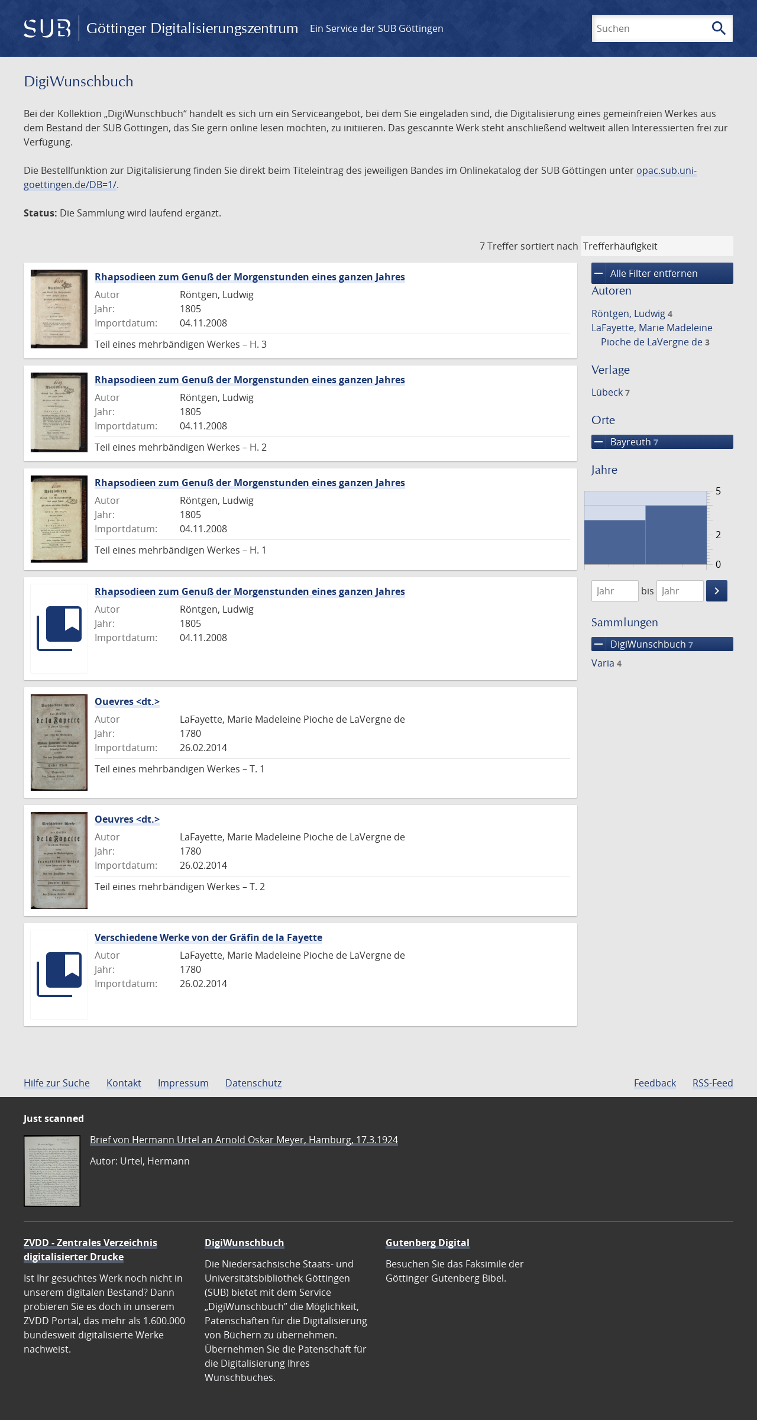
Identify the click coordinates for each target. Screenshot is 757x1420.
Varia (606, 662)
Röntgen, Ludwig (631, 313)
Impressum (183, 1082)
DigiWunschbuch (642, 644)
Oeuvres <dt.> (127, 819)
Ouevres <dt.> (127, 701)
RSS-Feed (713, 1082)
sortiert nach (549, 246)
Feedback (655, 1082)
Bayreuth (624, 442)
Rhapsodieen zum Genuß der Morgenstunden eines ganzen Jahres (250, 276)
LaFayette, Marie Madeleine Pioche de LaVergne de (652, 334)
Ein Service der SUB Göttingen (377, 28)
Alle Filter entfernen (644, 273)
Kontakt (123, 1082)
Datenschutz (253, 1082)
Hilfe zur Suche (57, 1082)
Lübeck (610, 392)
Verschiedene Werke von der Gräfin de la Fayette (208, 937)
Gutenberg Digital (428, 1242)
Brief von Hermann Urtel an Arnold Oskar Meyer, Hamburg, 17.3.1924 (244, 1139)
